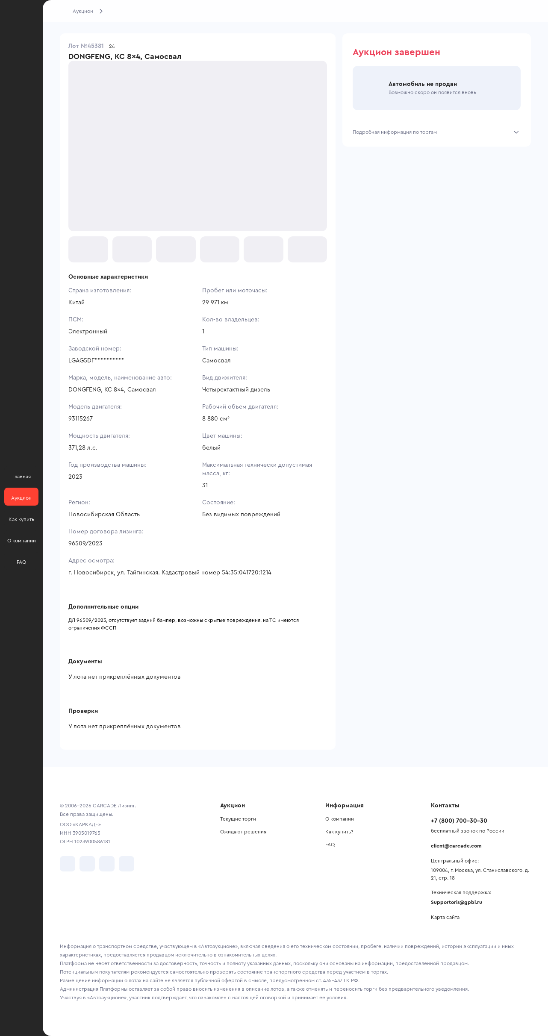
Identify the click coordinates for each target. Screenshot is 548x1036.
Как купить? (339, 831)
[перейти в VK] (67, 863)
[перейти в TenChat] (126, 863)
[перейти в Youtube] (107, 863)
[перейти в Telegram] (87, 863)
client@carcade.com (456, 845)
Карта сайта (445, 917)
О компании (339, 818)
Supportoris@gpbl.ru (456, 902)
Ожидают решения (243, 831)
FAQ (330, 844)
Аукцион (83, 11)
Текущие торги (238, 818)
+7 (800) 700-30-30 (459, 821)
